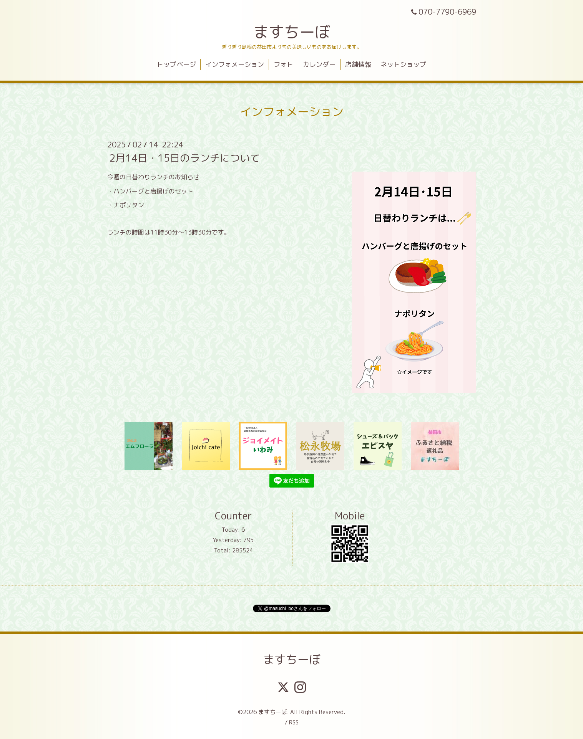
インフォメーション (234, 64)
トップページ (176, 64)
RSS (294, 722)
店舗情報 (358, 64)
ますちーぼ (291, 32)
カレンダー (319, 64)
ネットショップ (403, 64)
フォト (283, 64)
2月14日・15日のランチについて (184, 158)
